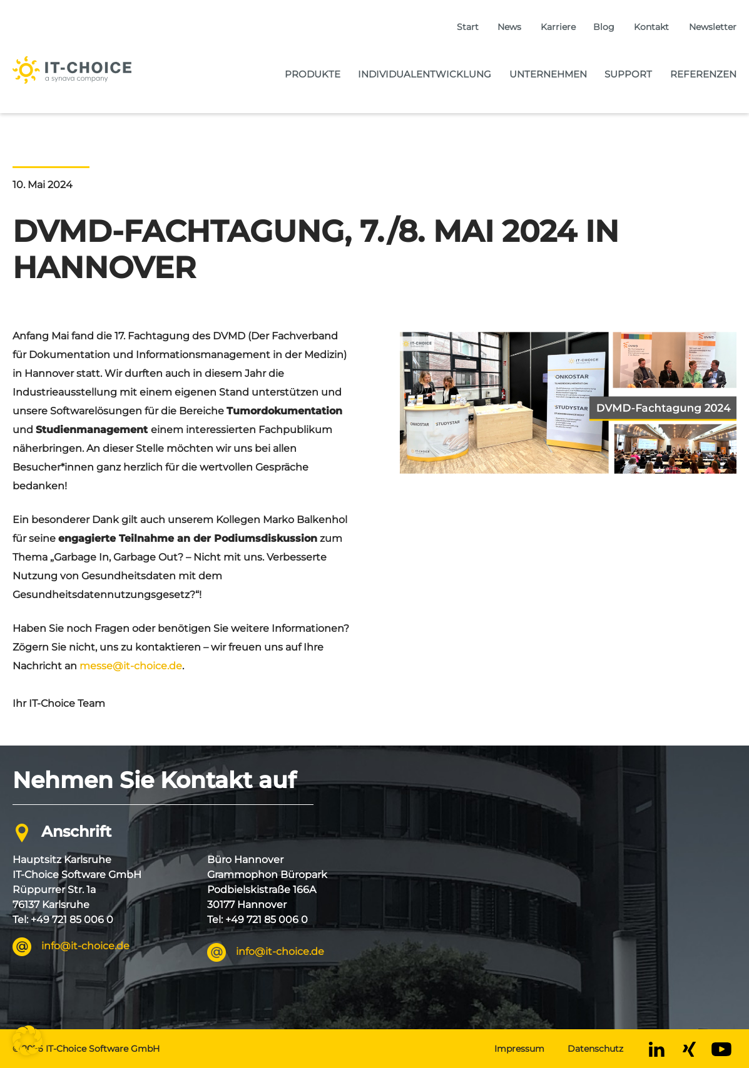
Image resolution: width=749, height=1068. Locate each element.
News (509, 26)
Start (468, 26)
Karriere (558, 26)
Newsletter (712, 26)
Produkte (312, 74)
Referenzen (703, 74)
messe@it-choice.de (130, 666)
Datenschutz (595, 1048)
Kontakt (651, 26)
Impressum (519, 1048)
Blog (603, 26)
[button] (27, 1040)
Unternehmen (548, 74)
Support (628, 74)
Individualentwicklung (424, 74)
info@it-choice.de (85, 946)
